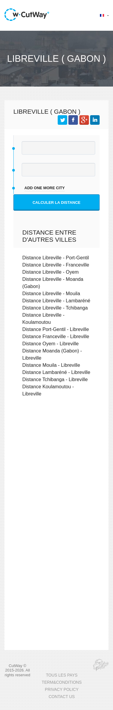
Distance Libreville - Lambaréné (56, 300)
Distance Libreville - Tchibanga (55, 307)
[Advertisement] (56, 467)
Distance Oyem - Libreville (50, 343)
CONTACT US (61, 696)
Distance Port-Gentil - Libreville (55, 329)
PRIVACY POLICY (62, 689)
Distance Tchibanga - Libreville (55, 379)
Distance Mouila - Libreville (51, 365)
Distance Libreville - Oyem (50, 272)
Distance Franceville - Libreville (55, 336)
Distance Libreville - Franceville (55, 264)
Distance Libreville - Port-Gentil (55, 257)
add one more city (44, 188)
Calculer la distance (56, 202)
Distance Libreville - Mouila (51, 293)
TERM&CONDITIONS (61, 682)
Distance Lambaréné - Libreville (56, 372)
